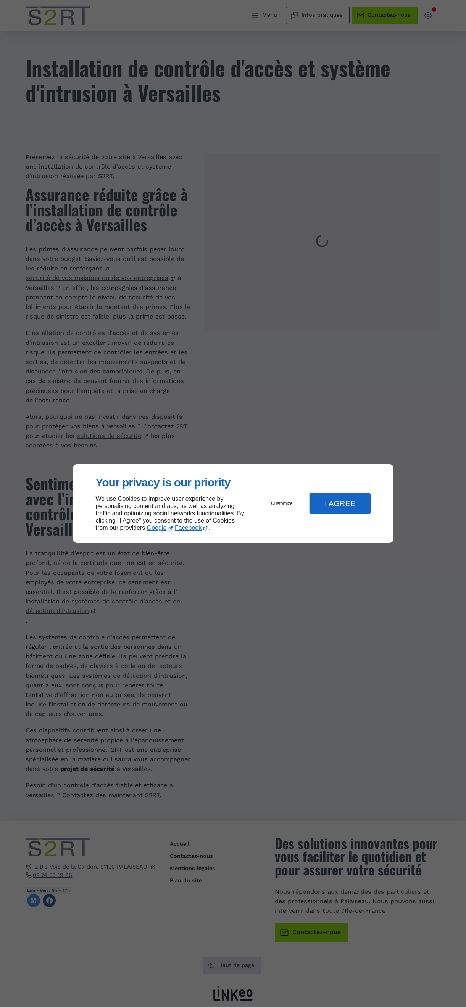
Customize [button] (282, 503)
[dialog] (233, 503)
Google (157, 527)
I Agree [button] (340, 503)
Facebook (188, 527)
